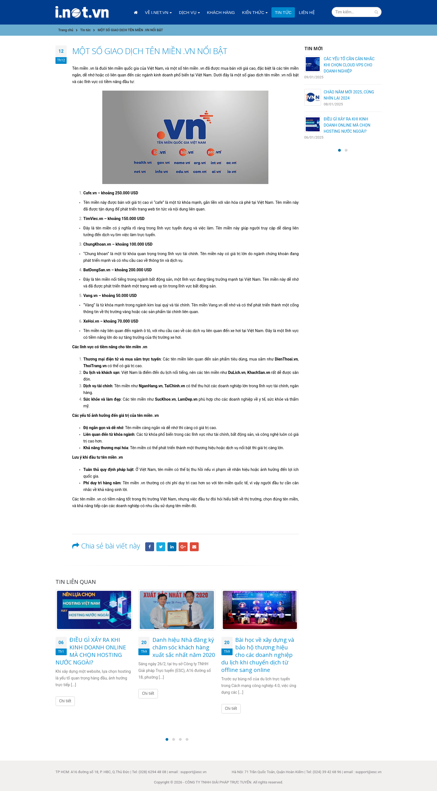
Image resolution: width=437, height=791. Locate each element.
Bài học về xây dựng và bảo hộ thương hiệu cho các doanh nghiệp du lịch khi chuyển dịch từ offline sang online (257, 655)
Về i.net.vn (156, 12)
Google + (183, 546)
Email (194, 546)
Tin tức (283, 12)
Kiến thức (253, 12)
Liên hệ (306, 12)
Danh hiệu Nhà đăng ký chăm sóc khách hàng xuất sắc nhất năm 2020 (183, 647)
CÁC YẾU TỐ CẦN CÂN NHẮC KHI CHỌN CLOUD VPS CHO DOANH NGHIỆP (349, 65)
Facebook (149, 546)
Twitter (160, 546)
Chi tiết (65, 701)
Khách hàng (221, 12)
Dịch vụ (187, 12)
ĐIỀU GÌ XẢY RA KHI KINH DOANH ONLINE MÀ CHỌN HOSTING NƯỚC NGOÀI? (90, 651)
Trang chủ (136, 12)
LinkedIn (171, 546)
